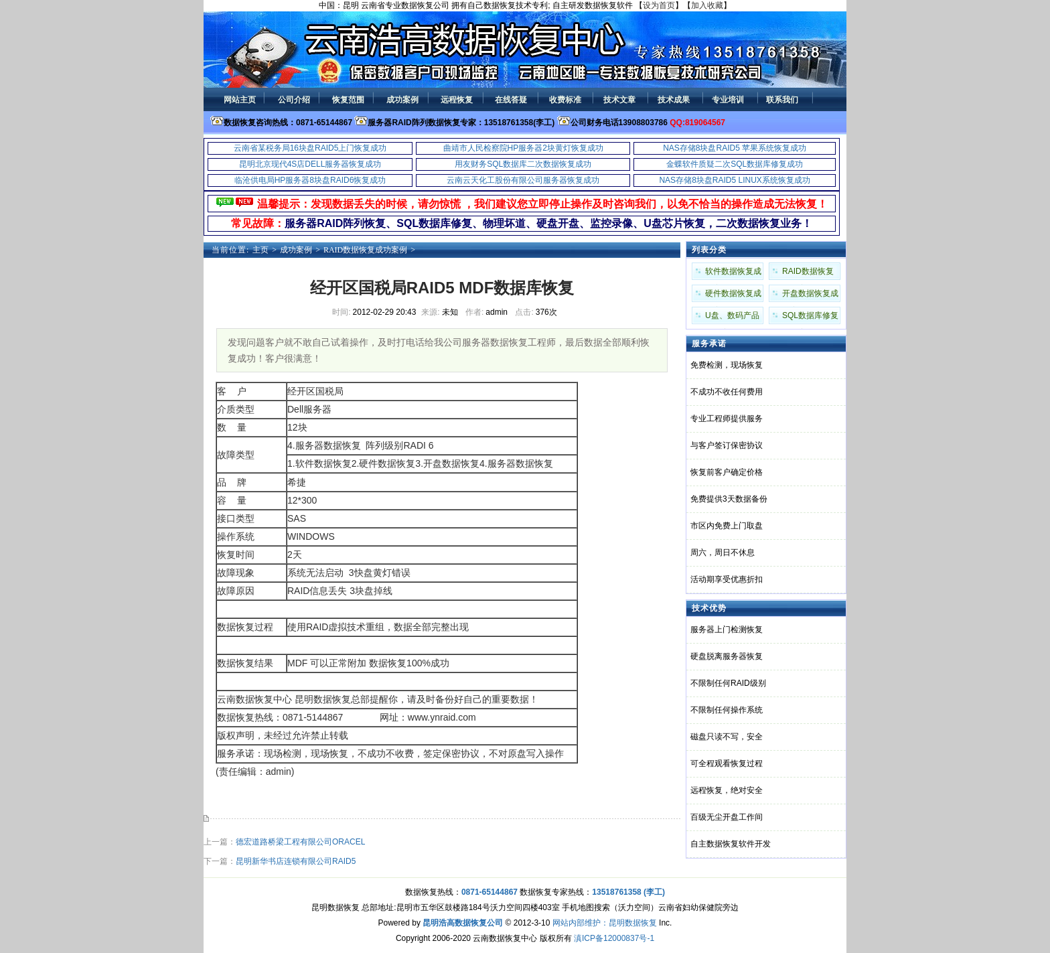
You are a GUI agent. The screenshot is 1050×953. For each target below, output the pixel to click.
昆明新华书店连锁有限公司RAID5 (296, 861)
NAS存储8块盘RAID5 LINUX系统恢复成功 (734, 180)
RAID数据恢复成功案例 (365, 249)
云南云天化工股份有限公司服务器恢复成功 (523, 180)
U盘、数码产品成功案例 (732, 317)
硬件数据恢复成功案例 (733, 295)
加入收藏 (707, 5)
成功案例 (296, 249)
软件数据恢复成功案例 (733, 273)
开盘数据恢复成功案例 (810, 295)
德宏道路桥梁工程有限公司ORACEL (300, 842)
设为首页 (659, 5)
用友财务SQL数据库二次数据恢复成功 (523, 164)
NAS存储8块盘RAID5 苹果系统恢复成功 (734, 148)
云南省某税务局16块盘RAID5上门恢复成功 (310, 148)
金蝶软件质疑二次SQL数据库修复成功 (734, 164)
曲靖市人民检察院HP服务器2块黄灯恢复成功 (523, 148)
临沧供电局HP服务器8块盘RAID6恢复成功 (310, 180)
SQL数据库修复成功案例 (810, 317)
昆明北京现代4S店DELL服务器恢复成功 (310, 164)
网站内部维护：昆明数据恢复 (604, 923)
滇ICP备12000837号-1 (614, 938)
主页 (260, 249)
